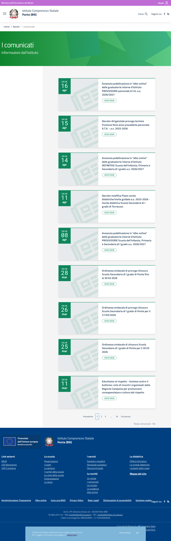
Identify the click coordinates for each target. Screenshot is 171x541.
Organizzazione (51, 478)
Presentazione (51, 461)
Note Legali (93, 500)
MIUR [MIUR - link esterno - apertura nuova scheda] (4, 461)
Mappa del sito (138, 474)
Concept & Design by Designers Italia (136, 526)
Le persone (49, 468)
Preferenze (125, 533)
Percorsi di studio (95, 468)
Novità (16, 26)
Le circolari (92, 485)
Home (7, 26)
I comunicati (93, 482)
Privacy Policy (76, 500)
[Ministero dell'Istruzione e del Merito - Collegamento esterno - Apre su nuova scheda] (17, 2)
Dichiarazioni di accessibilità (117, 500)
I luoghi (47, 464)
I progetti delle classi (139, 468)
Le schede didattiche (140, 464)
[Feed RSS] (168, 14)
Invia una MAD (58, 500)
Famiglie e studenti (96, 461)
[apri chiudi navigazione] (4, 14)
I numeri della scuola (54, 471)
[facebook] (164, 14)
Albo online (92, 492)
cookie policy (72, 535)
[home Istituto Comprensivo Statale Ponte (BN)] (34, 14)
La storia (48, 482)
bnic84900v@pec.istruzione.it (110, 514)
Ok (137, 533)
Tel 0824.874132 (55, 514)
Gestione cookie (143, 500)
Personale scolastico (97, 464)
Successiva (125, 416)
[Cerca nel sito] (142, 14)
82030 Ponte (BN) (100, 511)
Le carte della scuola (54, 475)
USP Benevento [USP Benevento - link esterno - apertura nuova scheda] (9, 464)
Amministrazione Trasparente (16, 500)
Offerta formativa (138, 461)
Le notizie (91, 478)
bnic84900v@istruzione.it (80, 514)
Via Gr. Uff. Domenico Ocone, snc (76, 511)
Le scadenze (93, 488)
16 (117, 416)
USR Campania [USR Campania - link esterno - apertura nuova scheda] (8, 468)
